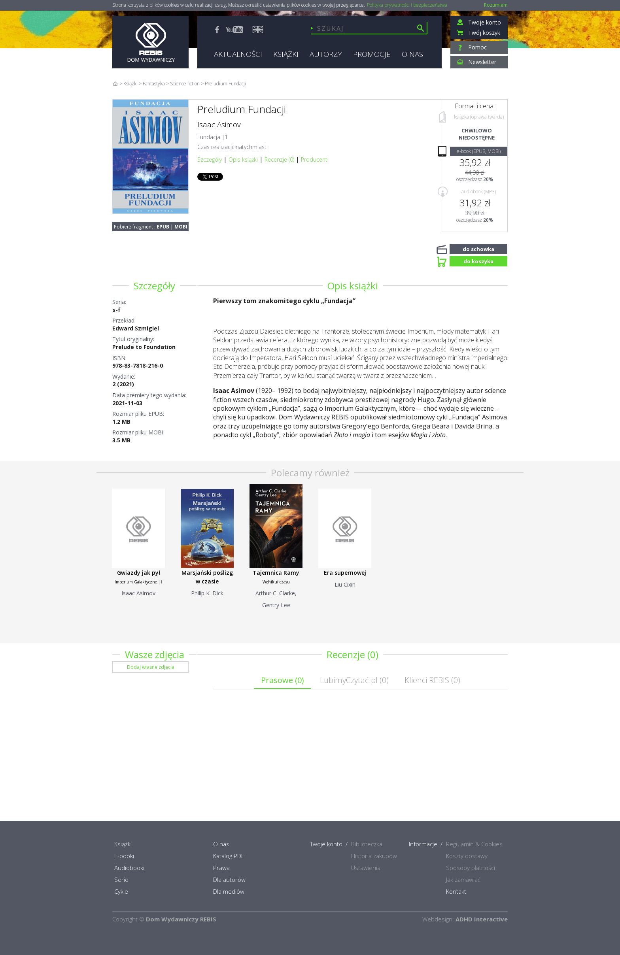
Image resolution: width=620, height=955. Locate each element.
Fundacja (208, 137)
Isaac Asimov (219, 124)
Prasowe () (282, 680)
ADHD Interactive (482, 919)
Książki (130, 83)
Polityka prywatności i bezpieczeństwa (407, 5)
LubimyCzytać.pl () (354, 680)
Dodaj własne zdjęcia (150, 667)
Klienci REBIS (432, 680)
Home (115, 84)
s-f (116, 309)
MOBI (180, 226)
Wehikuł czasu (276, 582)
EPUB (163, 226)
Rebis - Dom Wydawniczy (150, 42)
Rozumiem (496, 5)
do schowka (478, 248)
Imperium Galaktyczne (136, 582)
